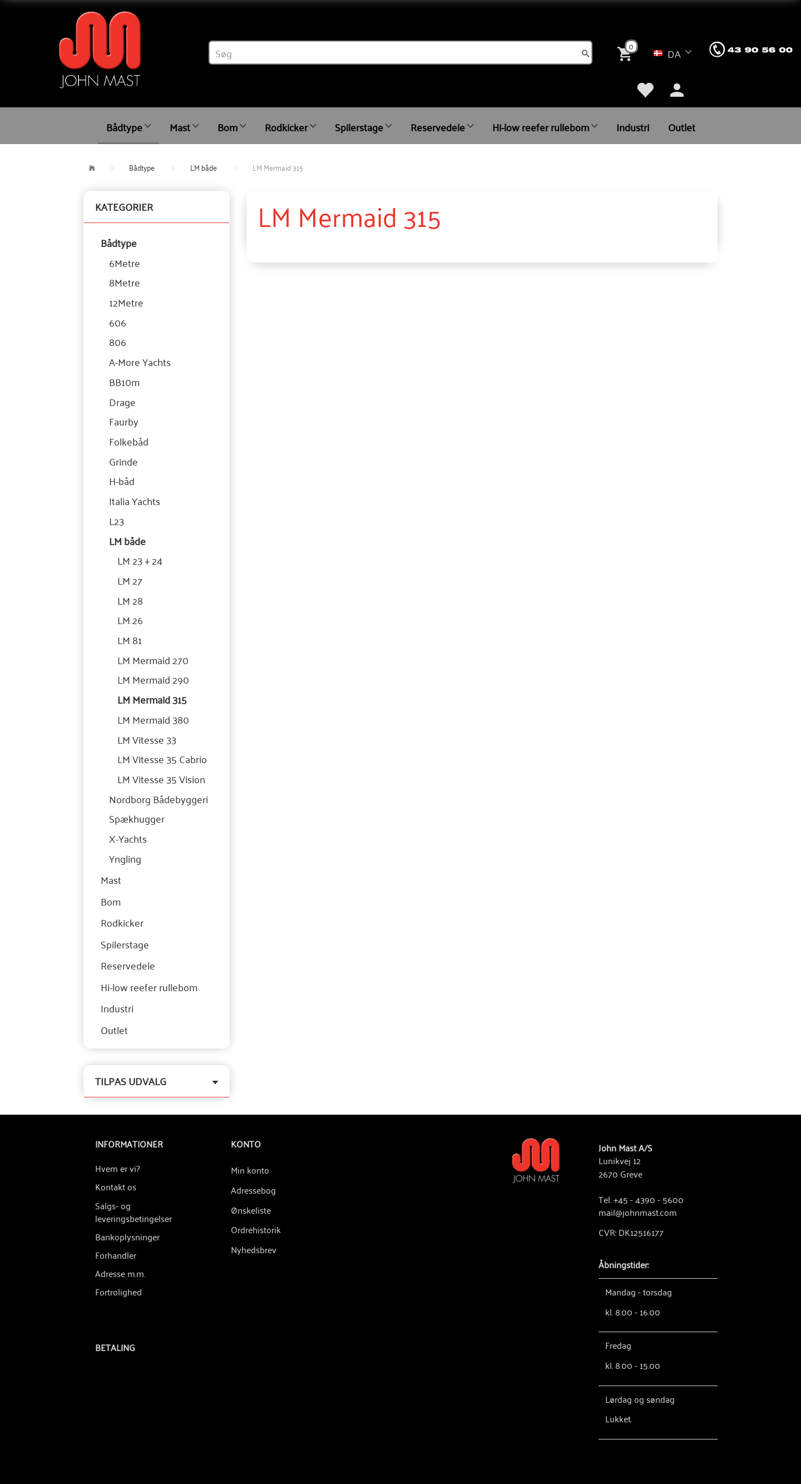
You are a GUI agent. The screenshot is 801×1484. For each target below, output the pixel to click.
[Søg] (586, 53)
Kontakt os (115, 1186)
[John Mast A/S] (536, 1159)
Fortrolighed (118, 1291)
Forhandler (115, 1255)
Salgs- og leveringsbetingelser (133, 1212)
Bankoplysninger (127, 1236)
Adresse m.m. (120, 1273)
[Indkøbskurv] (627, 52)
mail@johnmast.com (638, 1212)
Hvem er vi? (117, 1168)
